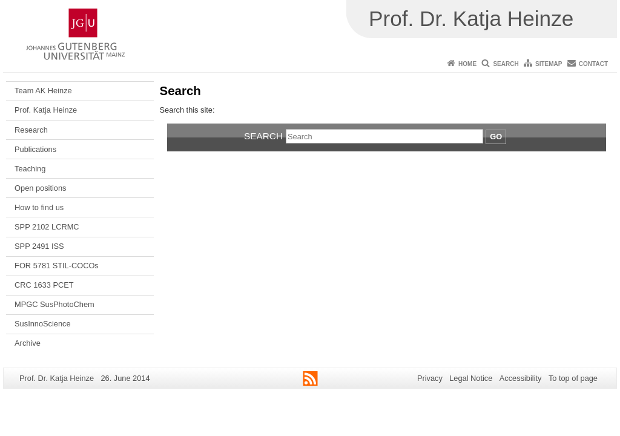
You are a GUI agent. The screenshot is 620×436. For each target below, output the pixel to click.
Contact (593, 64)
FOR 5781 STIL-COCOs (57, 265)
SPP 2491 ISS (39, 246)
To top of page (573, 378)
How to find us (39, 207)
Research (31, 129)
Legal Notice (470, 378)
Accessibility (521, 378)
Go (496, 136)
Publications (35, 149)
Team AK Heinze (43, 90)
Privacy (430, 378)
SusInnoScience (42, 323)
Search (505, 64)
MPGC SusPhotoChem (54, 304)
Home (467, 64)
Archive (28, 343)
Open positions (40, 188)
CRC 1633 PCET (44, 284)
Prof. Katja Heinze (46, 109)
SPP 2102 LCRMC (47, 226)
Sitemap (548, 64)
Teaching (30, 168)
